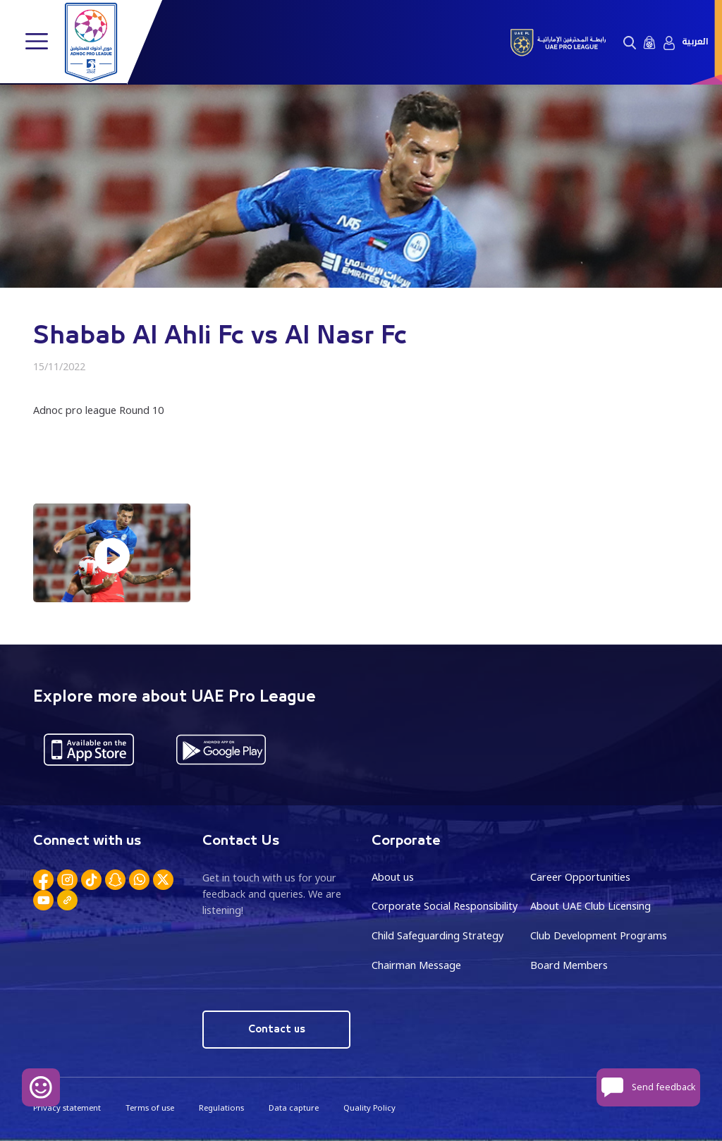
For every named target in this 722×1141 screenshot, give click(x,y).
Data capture (294, 1107)
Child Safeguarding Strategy (437, 935)
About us (393, 877)
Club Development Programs (598, 935)
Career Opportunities (580, 877)
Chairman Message (416, 965)
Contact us (276, 1029)
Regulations (221, 1107)
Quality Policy (369, 1107)
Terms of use (150, 1107)
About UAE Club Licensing (590, 906)
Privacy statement (67, 1107)
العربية (695, 42)
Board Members (569, 965)
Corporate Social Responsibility (445, 906)
